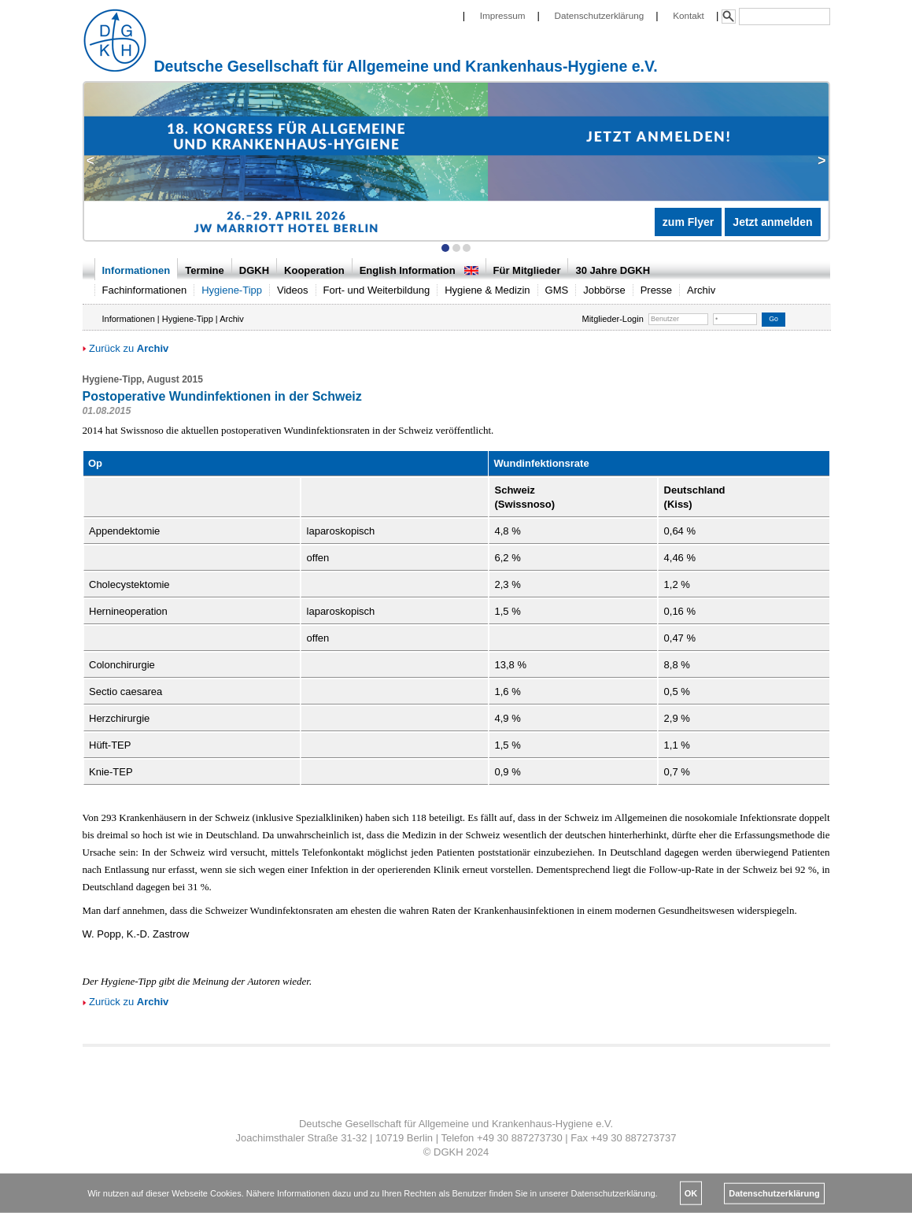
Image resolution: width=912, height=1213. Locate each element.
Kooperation (314, 270)
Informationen (136, 270)
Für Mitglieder (527, 270)
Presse (656, 290)
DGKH (254, 270)
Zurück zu (126, 348)
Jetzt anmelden (772, 222)
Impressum (503, 15)
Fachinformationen (144, 290)
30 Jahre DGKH (612, 270)
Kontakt (688, 15)
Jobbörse (604, 290)
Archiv (701, 290)
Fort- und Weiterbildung (376, 290)
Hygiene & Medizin (487, 290)
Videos (292, 290)
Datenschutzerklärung (599, 15)
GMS (557, 290)
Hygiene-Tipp (231, 290)
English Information (419, 270)
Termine (204, 270)
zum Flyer (688, 222)
